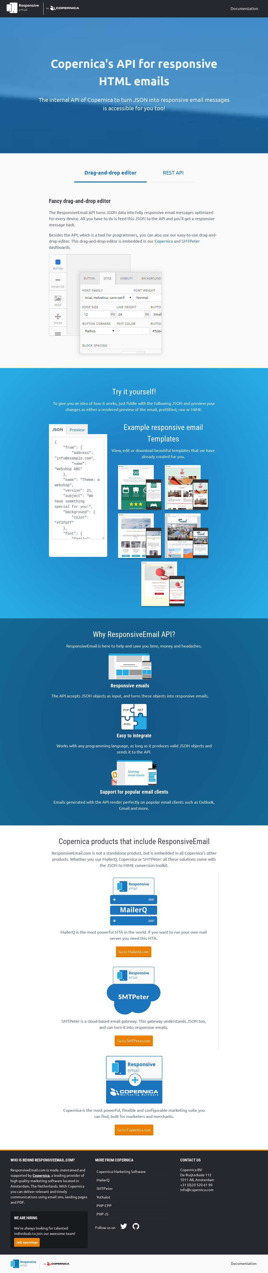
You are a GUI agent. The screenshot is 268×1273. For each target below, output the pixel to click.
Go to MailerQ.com (134, 951)
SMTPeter (190, 240)
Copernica (164, 240)
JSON (57, 429)
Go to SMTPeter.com (133, 1040)
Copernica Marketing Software (121, 1171)
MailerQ (103, 1180)
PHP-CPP (104, 1205)
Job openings (27, 1242)
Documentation (244, 8)
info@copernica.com (196, 1189)
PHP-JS (102, 1214)
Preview (77, 429)
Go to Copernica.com (134, 1129)
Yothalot (103, 1197)
